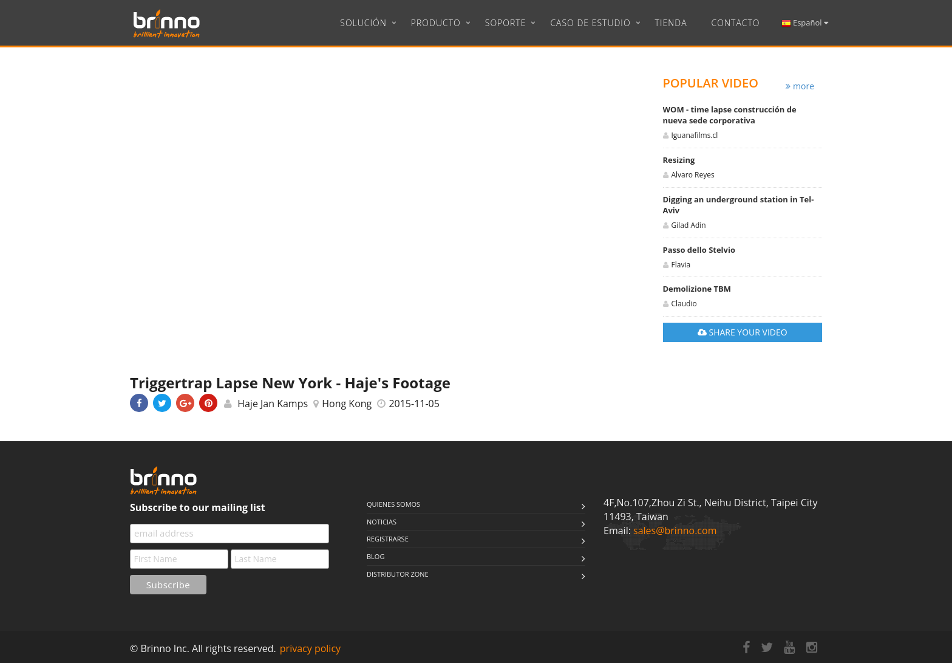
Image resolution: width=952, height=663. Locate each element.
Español (804, 23)
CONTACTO (736, 23)
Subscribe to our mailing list (197, 507)
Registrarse (388, 538)
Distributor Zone (398, 574)
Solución (363, 23)
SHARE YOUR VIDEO (742, 332)
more (800, 86)
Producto (436, 23)
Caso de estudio (590, 23)
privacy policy (310, 648)
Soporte (505, 23)
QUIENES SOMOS (393, 504)
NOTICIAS (381, 521)
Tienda (671, 23)
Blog (375, 556)
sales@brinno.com (674, 530)
